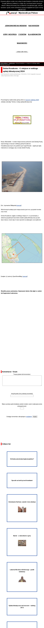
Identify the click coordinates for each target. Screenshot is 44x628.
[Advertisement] (23, 93)
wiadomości (12, 63)
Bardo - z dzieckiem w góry (22, 540)
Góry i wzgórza (10, 34)
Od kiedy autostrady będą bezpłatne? (22, 459)
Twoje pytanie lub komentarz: (22, 374)
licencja (19, 205)
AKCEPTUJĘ (22, 9)
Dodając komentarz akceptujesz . (19, 416)
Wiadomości (22, 43)
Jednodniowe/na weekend (16, 26)
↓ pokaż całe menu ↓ (22, 51)
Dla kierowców (34, 34)
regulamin (29, 416)
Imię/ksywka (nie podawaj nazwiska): (22, 394)
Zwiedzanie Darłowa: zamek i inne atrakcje (22, 506)
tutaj (36, 5)
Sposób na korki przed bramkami (22, 480)
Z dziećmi (22, 34)
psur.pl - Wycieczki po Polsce (22, 13)
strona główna (4, 63)
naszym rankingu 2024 (32, 100)
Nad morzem (33, 26)
